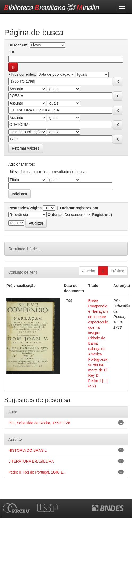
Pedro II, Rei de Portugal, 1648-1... (37, 472)
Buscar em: (18, 45)
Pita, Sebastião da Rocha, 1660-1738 (39, 423)
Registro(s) (102, 215)
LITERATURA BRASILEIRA (31, 461)
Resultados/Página (25, 208)
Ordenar (55, 215)
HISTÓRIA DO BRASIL (27, 450)
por (11, 52)
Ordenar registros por (79, 208)
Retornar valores (25, 148)
